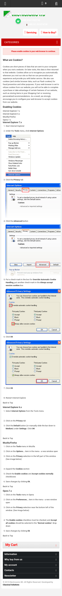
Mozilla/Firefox (9, 117)
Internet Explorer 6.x (11, 114)
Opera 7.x (7, 120)
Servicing (31, 32)
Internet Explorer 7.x (11, 111)
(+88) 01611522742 (31, 20)
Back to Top (8, 403)
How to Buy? (49, 32)
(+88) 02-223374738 (37, 24)
